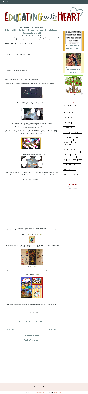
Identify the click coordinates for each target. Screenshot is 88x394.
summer (65, 169)
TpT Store (28, 1)
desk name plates (68, 120)
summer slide (72, 169)
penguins (80, 159)
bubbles (71, 112)
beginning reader (77, 110)
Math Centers (67, 149)
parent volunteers (72, 159)
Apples (73, 94)
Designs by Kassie (58, 392)
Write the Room (67, 176)
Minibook (74, 154)
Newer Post (11, 329)
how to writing (67, 142)
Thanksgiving (79, 171)
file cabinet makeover (69, 127)
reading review (73, 162)
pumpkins (66, 162)
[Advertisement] (32, 364)
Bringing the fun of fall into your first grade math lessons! (73, 70)
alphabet (66, 107)
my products (67, 157)
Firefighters (67, 132)
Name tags (73, 157)
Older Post (52, 329)
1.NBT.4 (71, 105)
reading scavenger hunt (69, 164)
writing (74, 176)
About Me (36, 1)
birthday (66, 112)
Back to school (67, 110)
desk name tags (77, 120)
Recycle (79, 164)
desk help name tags (68, 117)
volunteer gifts (67, 174)
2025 (76, 105)
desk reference (67, 122)
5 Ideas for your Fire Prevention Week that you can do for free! (73, 48)
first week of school (69, 137)
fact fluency (67, 125)
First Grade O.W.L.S (34, 266)
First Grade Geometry (33, 27)
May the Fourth (76, 152)
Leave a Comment (38, 35)
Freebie (77, 137)
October (79, 157)
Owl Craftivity (39, 234)
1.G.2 (24, 27)
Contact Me (45, 1)
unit (38, 274)
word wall (75, 174)
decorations (77, 115)
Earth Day (75, 122)
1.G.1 (21, 27)
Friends (71, 139)
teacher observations (69, 171)
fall (72, 125)
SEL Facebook (64, 1)
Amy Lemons (29, 234)
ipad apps (74, 142)
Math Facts (73, 149)
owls (42, 27)
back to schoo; (77, 107)
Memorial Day (67, 154)
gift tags (77, 139)
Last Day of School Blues (70, 147)
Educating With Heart (40, 392)
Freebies (66, 139)
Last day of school (68, 144)
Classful (55, 1)
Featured (77, 125)
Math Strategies (67, 152)
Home (20, 1)
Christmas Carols (68, 115)
